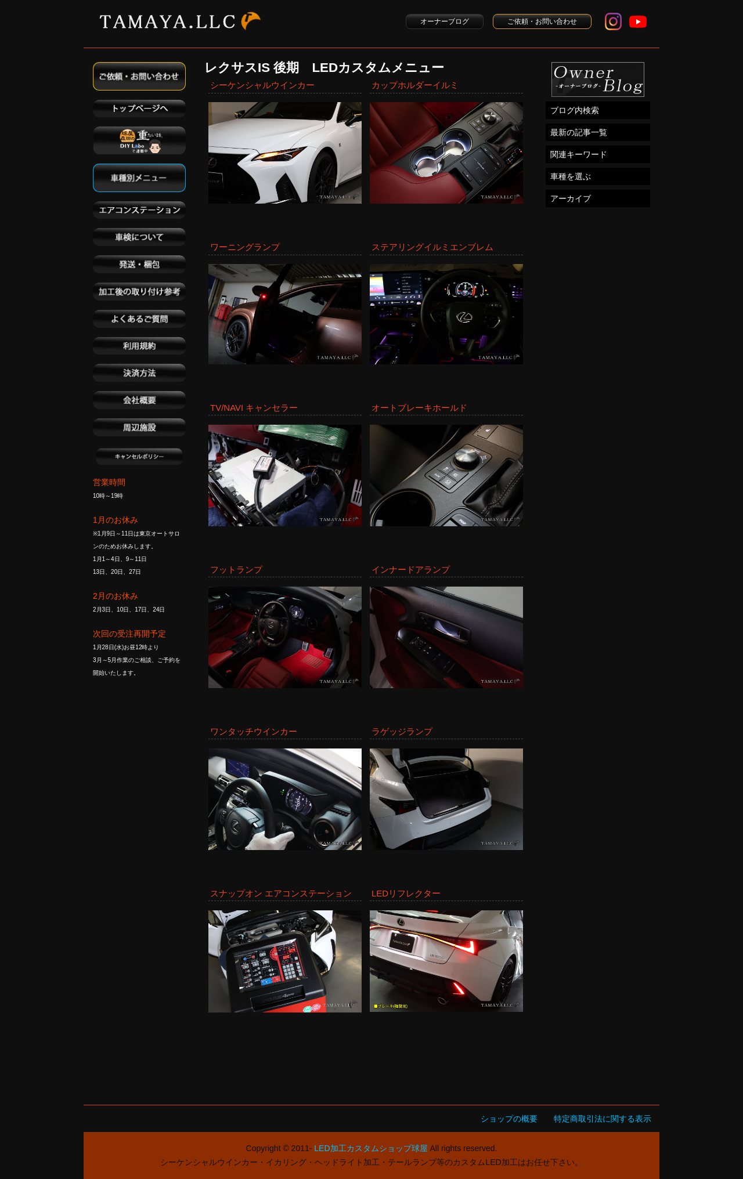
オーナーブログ (444, 21)
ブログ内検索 (574, 110)
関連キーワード (578, 154)
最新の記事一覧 (578, 132)
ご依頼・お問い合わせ (542, 21)
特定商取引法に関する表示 (602, 1118)
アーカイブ (570, 198)
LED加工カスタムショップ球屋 (370, 1148)
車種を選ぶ (570, 176)
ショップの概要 (509, 1118)
